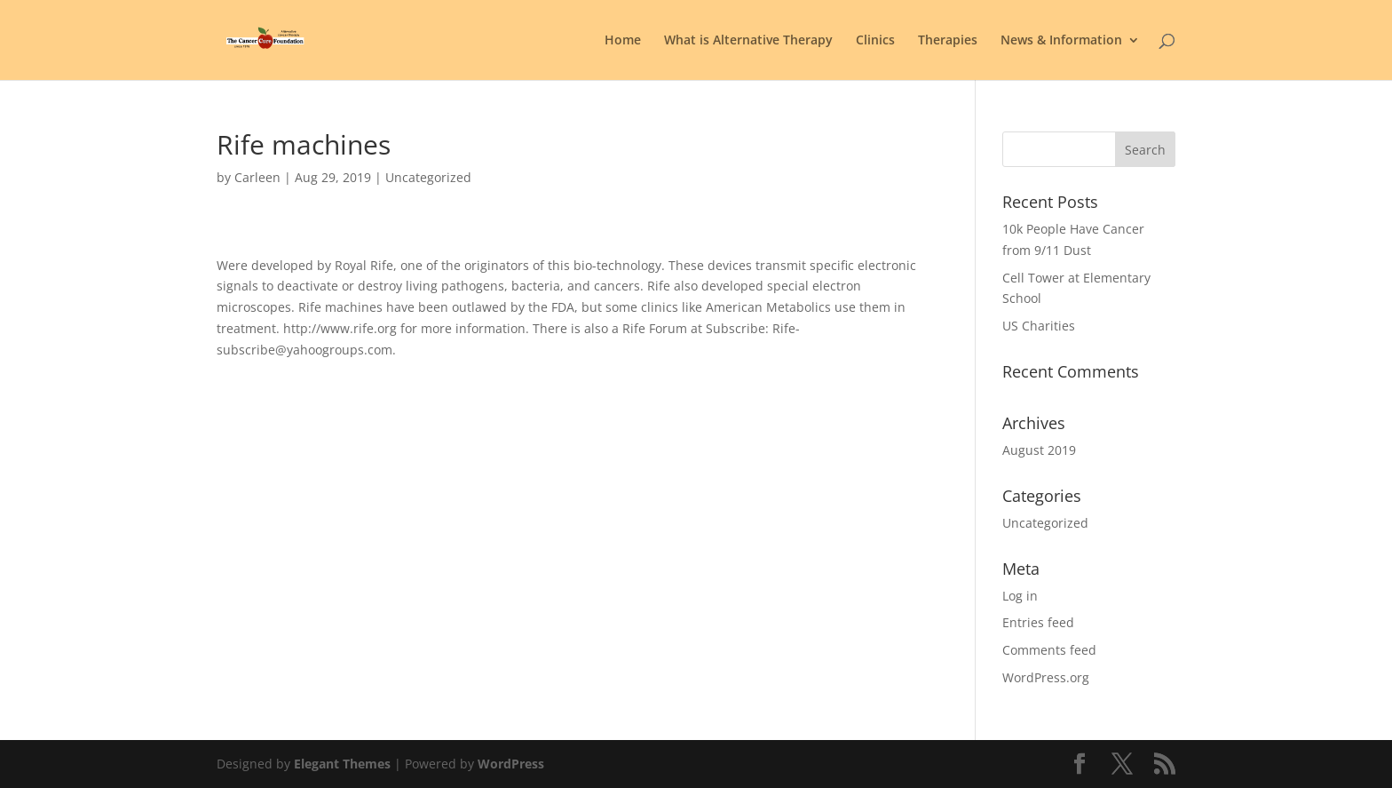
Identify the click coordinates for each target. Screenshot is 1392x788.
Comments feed (1049, 649)
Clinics (875, 41)
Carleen (257, 177)
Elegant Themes (342, 763)
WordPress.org (1045, 677)
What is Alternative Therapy (748, 41)
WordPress (511, 763)
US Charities (1038, 325)
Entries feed (1038, 622)
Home (623, 41)
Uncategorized (1045, 522)
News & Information (1061, 41)
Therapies (947, 41)
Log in (1020, 595)
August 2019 (1039, 450)
